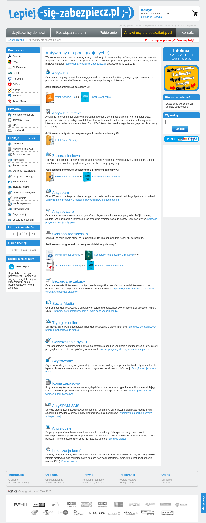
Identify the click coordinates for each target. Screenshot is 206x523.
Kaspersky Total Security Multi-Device (110, 254)
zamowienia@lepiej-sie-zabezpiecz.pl (86, 63)
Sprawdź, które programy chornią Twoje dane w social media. (85, 311)
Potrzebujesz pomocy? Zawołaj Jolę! (169, 40)
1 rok (15, 250)
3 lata (33, 250)
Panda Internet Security (62, 254)
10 (33, 234)
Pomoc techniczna (55, 482)
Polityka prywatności (93, 482)
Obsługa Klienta (54, 479)
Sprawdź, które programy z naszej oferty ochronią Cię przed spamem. (82, 199)
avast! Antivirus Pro (60, 97)
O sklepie (13, 479)
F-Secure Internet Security (101, 176)
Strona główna (16, 40)
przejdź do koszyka (151, 17)
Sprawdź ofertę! (117, 438)
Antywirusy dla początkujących (45, 40)
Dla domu (166, 479)
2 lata (24, 250)
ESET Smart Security (61, 140)
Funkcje (21, 138)
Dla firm (165, 482)
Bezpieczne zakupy (18, 482)
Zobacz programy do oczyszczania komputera (124, 349)
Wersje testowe (127, 479)
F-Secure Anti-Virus (95, 97)
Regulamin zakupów (93, 479)
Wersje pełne (126, 482)
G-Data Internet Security (63, 265)
